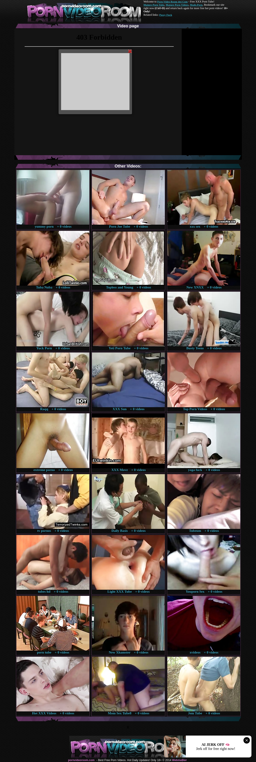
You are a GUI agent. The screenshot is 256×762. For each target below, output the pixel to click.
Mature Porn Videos (177, 4)
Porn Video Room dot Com (172, 1)
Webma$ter (179, 760)
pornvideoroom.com (81, 760)
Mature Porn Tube (154, 4)
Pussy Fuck (165, 14)
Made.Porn (196, 4)
